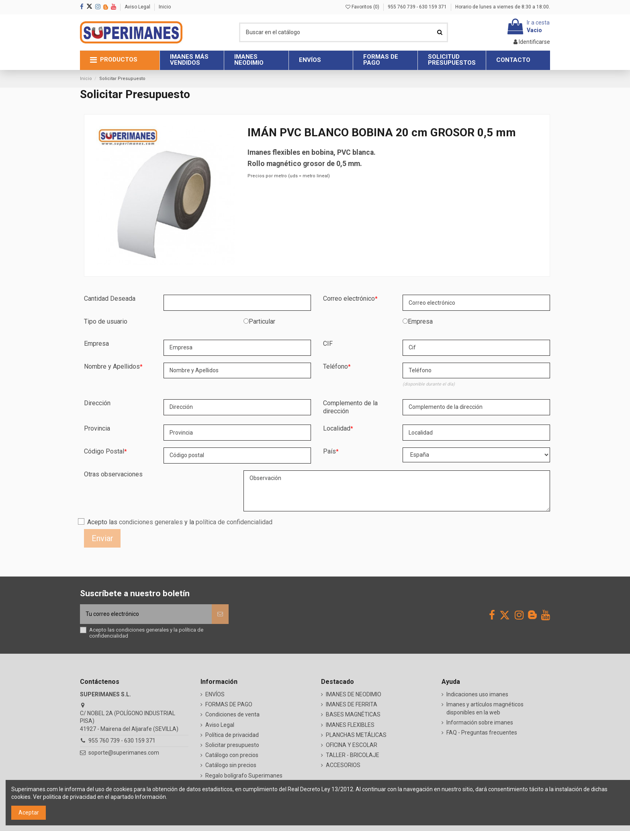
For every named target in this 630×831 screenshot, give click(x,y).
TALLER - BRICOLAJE (352, 755)
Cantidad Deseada (109, 298)
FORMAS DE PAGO (228, 704)
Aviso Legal (138, 7)
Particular (262, 321)
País (329, 451)
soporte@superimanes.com (123, 752)
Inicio (165, 7)
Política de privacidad (232, 735)
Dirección (97, 403)
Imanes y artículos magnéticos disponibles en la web (485, 708)
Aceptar (28, 812)
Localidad (336, 428)
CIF (328, 343)
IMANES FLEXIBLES (350, 725)
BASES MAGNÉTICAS (353, 714)
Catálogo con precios (231, 755)
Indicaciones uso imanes (477, 694)
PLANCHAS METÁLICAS (356, 735)
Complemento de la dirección (350, 407)
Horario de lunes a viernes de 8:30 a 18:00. (502, 7)
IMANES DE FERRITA (351, 704)
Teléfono (335, 366)
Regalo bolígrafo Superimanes (243, 775)
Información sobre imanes (479, 722)
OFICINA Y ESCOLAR (351, 745)
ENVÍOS (215, 694)
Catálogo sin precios (230, 765)
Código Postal (104, 451)
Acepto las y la (179, 522)
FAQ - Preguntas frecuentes (481, 732)
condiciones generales (151, 522)
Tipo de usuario (105, 321)
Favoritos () (363, 7)
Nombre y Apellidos (112, 366)
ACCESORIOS (343, 765)
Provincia (97, 428)
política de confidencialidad (234, 522)
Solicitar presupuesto (232, 745)
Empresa (420, 321)
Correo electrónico (349, 298)
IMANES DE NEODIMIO (353, 694)
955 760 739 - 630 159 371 (418, 7)
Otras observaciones (113, 474)
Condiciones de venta (232, 714)
